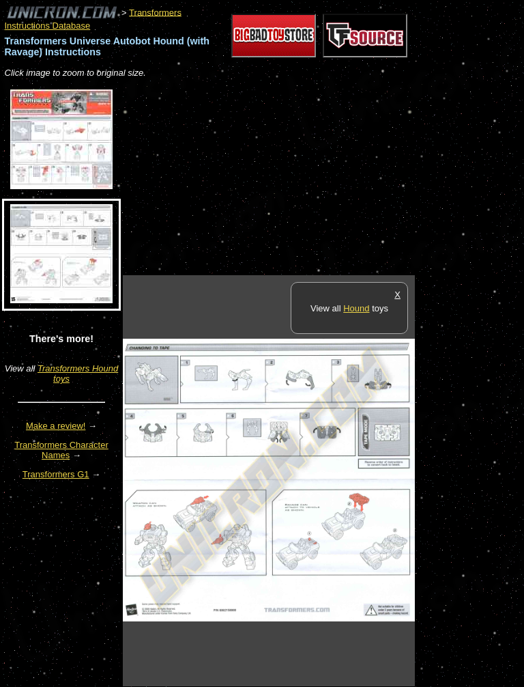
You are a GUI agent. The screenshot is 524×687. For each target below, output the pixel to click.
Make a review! (55, 426)
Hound (356, 308)
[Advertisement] (282, 177)
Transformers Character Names (61, 450)
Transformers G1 (56, 474)
